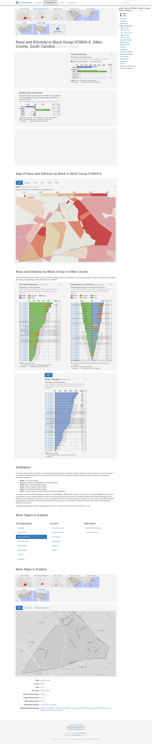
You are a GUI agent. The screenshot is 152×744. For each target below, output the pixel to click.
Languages (21, 559)
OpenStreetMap (76, 735)
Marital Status (21, 546)
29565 (43, 691)
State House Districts (42, 608)
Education (72, 2)
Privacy (80, 725)
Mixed (50, 183)
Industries (55, 546)
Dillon (42, 684)
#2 (60, 92)
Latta (42, 687)
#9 (60, 284)
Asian (42, 183)
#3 (115, 186)
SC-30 (43, 701)
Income (62, 2)
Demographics (50, 2)
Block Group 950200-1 (48, 708)
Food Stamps (56, 537)
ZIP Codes (27, 608)
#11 (85, 379)
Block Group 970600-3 (94, 708)
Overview (38, 2)
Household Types (23, 541)
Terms (75, 725)
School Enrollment (92, 532)
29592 (47, 691)
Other (57, 183)
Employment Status (58, 532)
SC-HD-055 (44, 704)
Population (20, 528)
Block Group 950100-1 (63, 708)
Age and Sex (21, 532)
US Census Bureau (80, 733)
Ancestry (20, 554)
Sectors (54, 550)
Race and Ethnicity (23, 537)
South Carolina (45, 680)
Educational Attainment (93, 528)
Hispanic (27, 183)
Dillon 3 (43, 694)
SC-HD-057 (53, 704)
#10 (111, 284)
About (71, 725)
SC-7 (42, 698)
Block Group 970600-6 (55, 710)
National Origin (22, 550)
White (19, 183)
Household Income (58, 528)
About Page (86, 506)
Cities (19, 608)
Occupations (56, 541)
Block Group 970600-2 (79, 708)
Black (35, 183)
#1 (111, 54)
